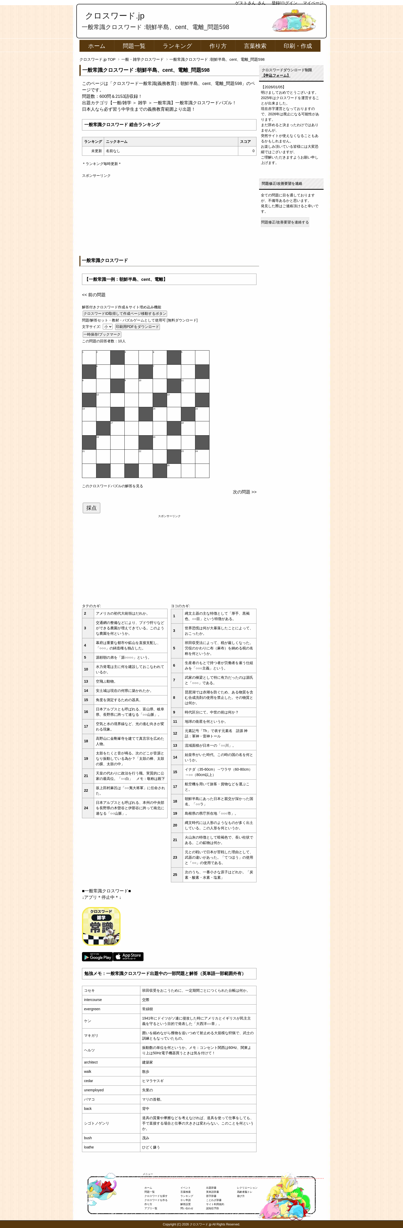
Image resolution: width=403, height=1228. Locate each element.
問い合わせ (186, 1208)
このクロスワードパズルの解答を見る (112, 486)
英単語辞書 (212, 1191)
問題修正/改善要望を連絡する (285, 222)
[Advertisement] (169, 214)
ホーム (97, 46)
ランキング (177, 46)
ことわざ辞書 (214, 1200)
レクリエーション (247, 1187)
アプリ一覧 (150, 1208)
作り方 (218, 46)
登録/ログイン (284, 3)
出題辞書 (211, 1187)
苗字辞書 (211, 1196)
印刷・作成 (298, 46)
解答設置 (185, 1204)
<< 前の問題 (94, 294)
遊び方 (241, 1196)
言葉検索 (255, 46)
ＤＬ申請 (185, 1200)
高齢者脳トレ (244, 1191)
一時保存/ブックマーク (102, 334)
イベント (185, 1187)
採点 (91, 508)
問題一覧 (134, 46)
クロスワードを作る (156, 1200)
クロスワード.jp (114, 15)
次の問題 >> (245, 492)
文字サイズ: (92, 327)
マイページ (313, 3)
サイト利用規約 (215, 1204)
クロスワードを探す (156, 1196)
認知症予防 (212, 1208)
